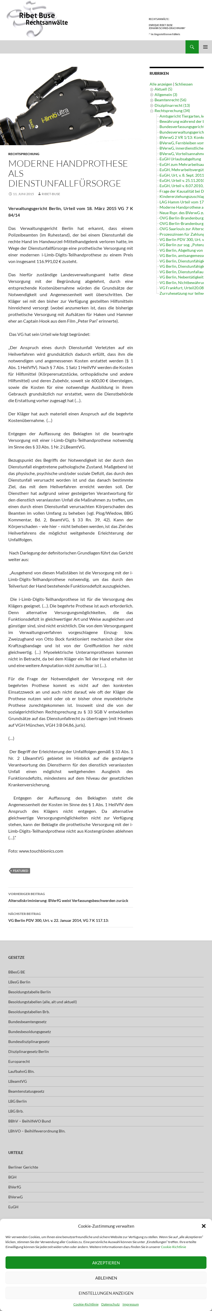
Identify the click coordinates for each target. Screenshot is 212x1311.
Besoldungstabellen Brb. (29, 1011)
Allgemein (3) (166, 94)
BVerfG (14, 1187)
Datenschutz (110, 1304)
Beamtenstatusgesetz (26, 1091)
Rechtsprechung (23, 154)
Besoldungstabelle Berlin (29, 991)
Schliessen (184, 84)
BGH (12, 1177)
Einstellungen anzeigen (106, 1293)
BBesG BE (16, 972)
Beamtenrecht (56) (170, 99)
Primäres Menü (205, 47)
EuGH (13, 1206)
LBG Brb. (15, 1111)
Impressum (131, 1304)
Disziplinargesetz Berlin (28, 1051)
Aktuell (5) (163, 89)
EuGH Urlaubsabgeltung (180, 158)
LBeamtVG (17, 1081)
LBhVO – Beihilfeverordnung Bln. (36, 1131)
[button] (203, 1226)
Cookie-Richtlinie (173, 1247)
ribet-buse (51, 194)
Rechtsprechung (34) (172, 110)
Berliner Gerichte (23, 1167)
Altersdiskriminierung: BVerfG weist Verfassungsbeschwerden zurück (70, 897)
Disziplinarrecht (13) (172, 105)
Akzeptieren (106, 1262)
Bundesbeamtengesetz (27, 1021)
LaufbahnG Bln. (21, 1071)
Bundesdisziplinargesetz (28, 1041)
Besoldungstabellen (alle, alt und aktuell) (42, 1001)
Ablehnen (106, 1277)
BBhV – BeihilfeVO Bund (29, 1121)
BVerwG (15, 1197)
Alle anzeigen (161, 84)
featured (20, 870)
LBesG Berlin (19, 982)
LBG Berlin (17, 1101)
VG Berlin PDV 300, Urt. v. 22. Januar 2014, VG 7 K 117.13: (70, 917)
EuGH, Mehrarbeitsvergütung (185, 169)
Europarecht (19, 1061)
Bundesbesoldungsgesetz (29, 1031)
